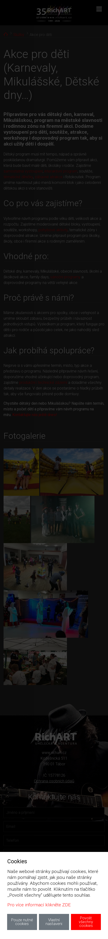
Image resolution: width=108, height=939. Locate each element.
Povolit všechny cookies (86, 922)
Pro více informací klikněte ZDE (39, 905)
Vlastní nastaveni (54, 922)
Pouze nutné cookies (22, 922)
